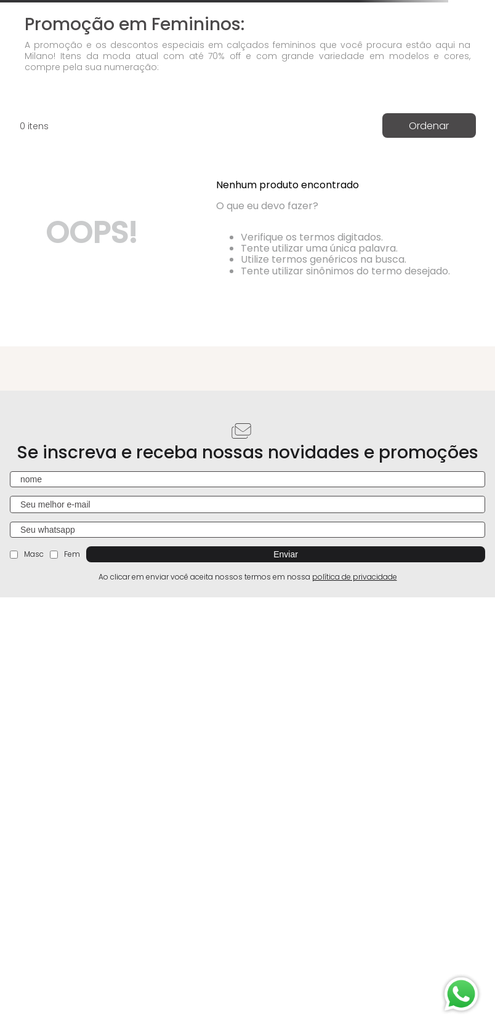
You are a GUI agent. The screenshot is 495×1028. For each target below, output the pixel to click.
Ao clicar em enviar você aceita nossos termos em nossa (248, 577)
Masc (27, 554)
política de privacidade (354, 577)
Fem (65, 554)
